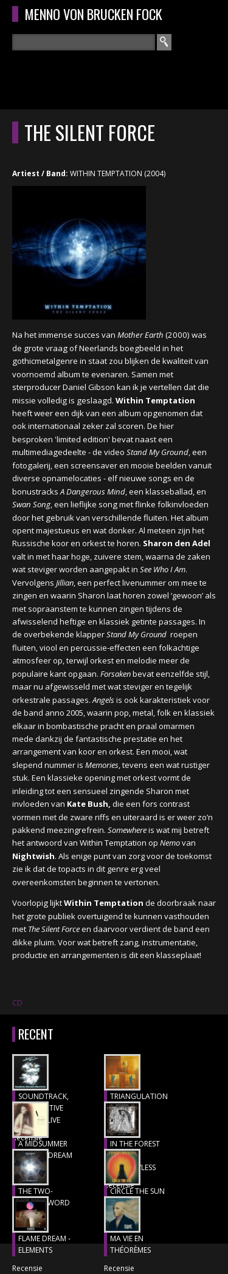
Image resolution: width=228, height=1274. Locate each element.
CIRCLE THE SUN (137, 1191)
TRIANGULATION (139, 1096)
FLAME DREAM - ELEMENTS (44, 1244)
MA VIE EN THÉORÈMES (130, 1244)
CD (17, 1003)
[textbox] (83, 42)
